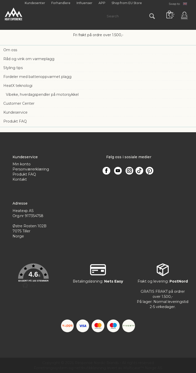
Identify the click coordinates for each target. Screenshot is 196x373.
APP (102, 3)
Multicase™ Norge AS (142, 368)
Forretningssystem (51, 368)
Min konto (22, 164)
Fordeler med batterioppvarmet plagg (37, 76)
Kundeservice (15, 112)
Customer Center (18, 103)
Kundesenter (35, 3)
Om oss (10, 50)
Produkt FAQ (15, 121)
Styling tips (13, 67)
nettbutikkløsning (90, 368)
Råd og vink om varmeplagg (28, 59)
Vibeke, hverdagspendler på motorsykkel (42, 94)
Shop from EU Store (127, 3)
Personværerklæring (31, 169)
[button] (33, 276)
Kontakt (20, 179)
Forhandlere (60, 3)
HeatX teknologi (17, 85)
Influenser (84, 3)
